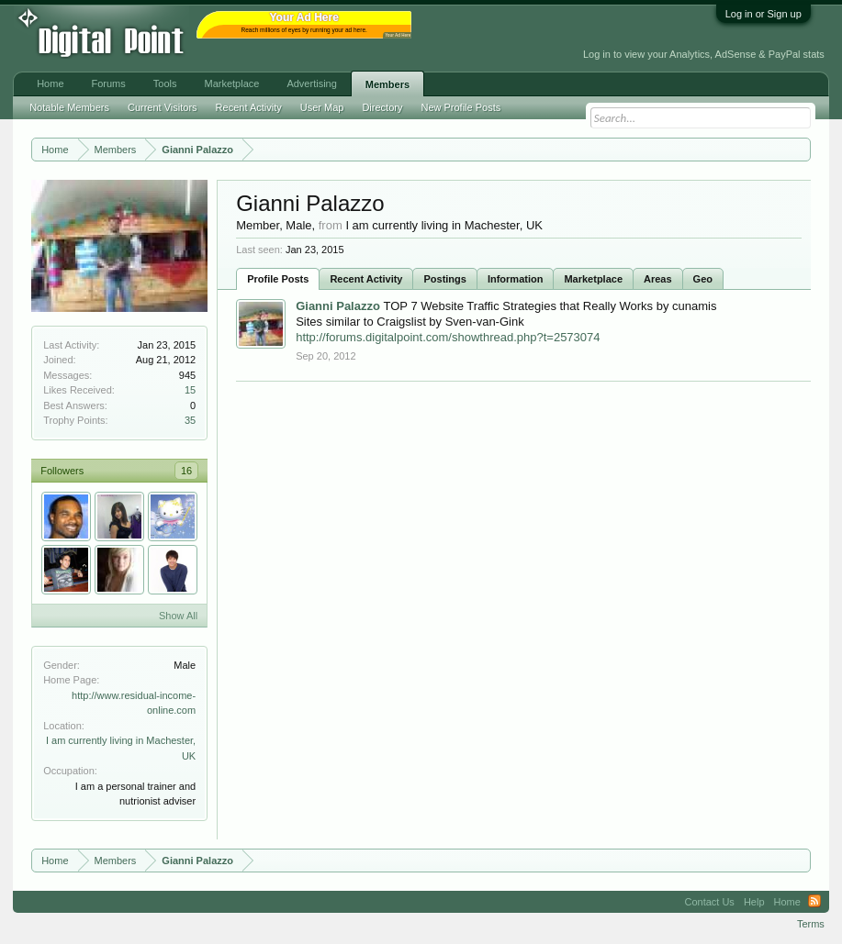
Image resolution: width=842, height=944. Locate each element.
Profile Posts (278, 278)
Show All (178, 615)
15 (190, 389)
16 (186, 470)
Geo (703, 278)
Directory (382, 107)
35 (190, 420)
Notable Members (69, 107)
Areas (658, 278)
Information (516, 278)
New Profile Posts (460, 107)
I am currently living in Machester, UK (444, 225)
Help (754, 901)
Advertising (311, 83)
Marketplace (593, 278)
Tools (165, 83)
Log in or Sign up (763, 13)
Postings (444, 278)
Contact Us (709, 901)
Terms (811, 923)
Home (50, 83)
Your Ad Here (397, 35)
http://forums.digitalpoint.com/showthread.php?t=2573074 (448, 337)
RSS (814, 901)
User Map (322, 107)
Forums (109, 83)
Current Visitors (162, 107)
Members (387, 84)
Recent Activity (366, 278)
